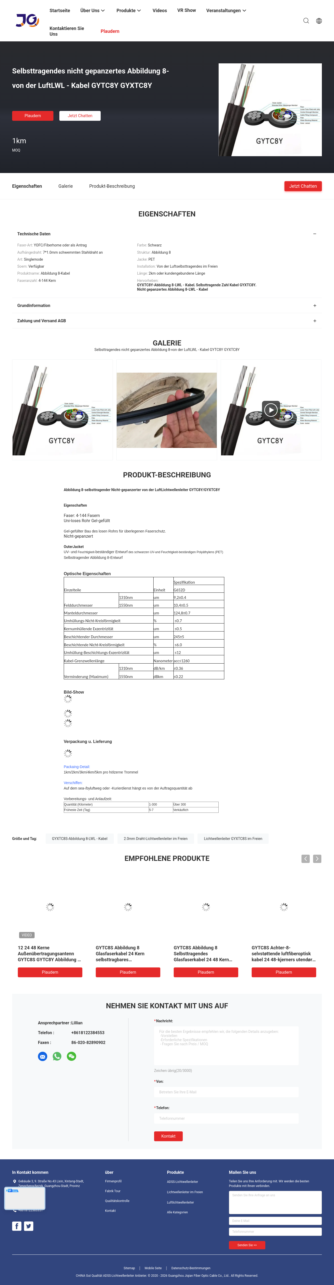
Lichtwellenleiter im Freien (185, 1192)
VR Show (186, 10)
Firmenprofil (113, 1181)
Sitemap (129, 1268)
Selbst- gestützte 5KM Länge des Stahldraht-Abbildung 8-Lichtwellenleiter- (48, 953)
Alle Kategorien (177, 1212)
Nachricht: (164, 1021)
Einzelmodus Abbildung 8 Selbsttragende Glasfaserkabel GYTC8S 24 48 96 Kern (284, 953)
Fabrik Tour (113, 1191)
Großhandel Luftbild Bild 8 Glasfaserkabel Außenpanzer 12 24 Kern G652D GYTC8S (126, 953)
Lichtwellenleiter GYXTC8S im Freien (233, 839)
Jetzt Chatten (80, 115)
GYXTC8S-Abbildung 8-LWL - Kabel (80, 839)
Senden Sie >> (247, 1245)
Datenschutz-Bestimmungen (190, 1268)
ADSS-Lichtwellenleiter (182, 1182)
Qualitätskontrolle (117, 1201)
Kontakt (168, 1136)
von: (160, 1081)
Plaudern (33, 115)
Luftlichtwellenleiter (180, 1202)
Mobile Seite (153, 1268)
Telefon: (163, 1108)
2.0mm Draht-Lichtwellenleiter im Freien (156, 839)
